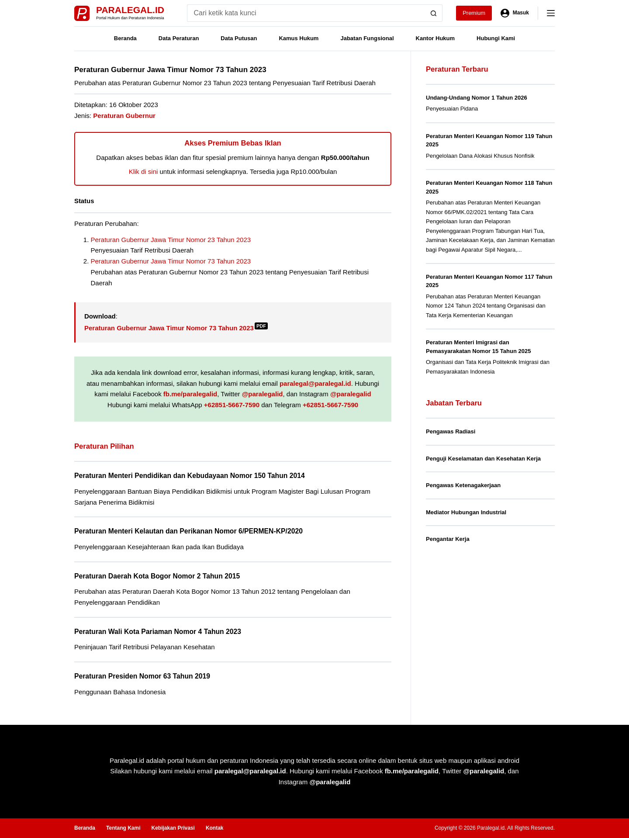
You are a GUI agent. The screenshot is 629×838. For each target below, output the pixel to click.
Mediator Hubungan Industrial (466, 512)
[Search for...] (306, 13)
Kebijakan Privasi (172, 828)
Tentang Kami (123, 828)
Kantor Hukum (435, 38)
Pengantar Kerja (448, 539)
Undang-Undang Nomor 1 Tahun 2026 (476, 97)
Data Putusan (239, 38)
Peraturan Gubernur (124, 115)
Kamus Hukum (298, 38)
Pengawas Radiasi (450, 431)
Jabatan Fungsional (367, 38)
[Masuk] (515, 13)
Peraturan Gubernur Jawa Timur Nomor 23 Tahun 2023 (171, 239)
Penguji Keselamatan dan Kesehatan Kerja (483, 458)
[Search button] (433, 13)
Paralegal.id (130, 10)
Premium (474, 13)
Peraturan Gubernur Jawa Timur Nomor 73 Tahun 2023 (171, 261)
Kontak (215, 828)
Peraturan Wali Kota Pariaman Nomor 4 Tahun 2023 (157, 631)
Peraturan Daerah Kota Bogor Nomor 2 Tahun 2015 (157, 576)
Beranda (125, 38)
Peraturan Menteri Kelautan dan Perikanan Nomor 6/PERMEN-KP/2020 (188, 531)
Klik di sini (143, 171)
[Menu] (551, 13)
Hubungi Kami (496, 38)
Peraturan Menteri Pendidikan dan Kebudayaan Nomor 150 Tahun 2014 (189, 475)
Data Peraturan (179, 38)
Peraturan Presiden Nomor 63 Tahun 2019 (142, 676)
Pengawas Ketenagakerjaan (463, 485)
